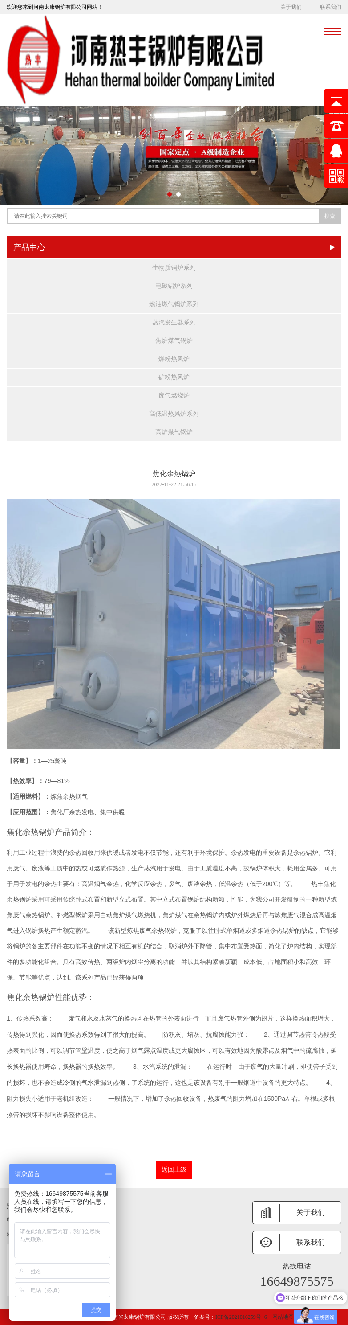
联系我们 (330, 7)
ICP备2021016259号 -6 (241, 1317)
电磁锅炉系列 (174, 286)
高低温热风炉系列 (174, 413)
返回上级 (174, 1169)
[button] (169, 194)
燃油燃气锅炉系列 (174, 304)
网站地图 (283, 1317)
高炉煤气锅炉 (174, 432)
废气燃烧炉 (174, 395)
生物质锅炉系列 (174, 267)
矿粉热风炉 (174, 377)
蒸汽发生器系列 (174, 322)
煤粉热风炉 (174, 359)
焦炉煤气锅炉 (174, 340)
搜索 (329, 216)
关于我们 (291, 7)
